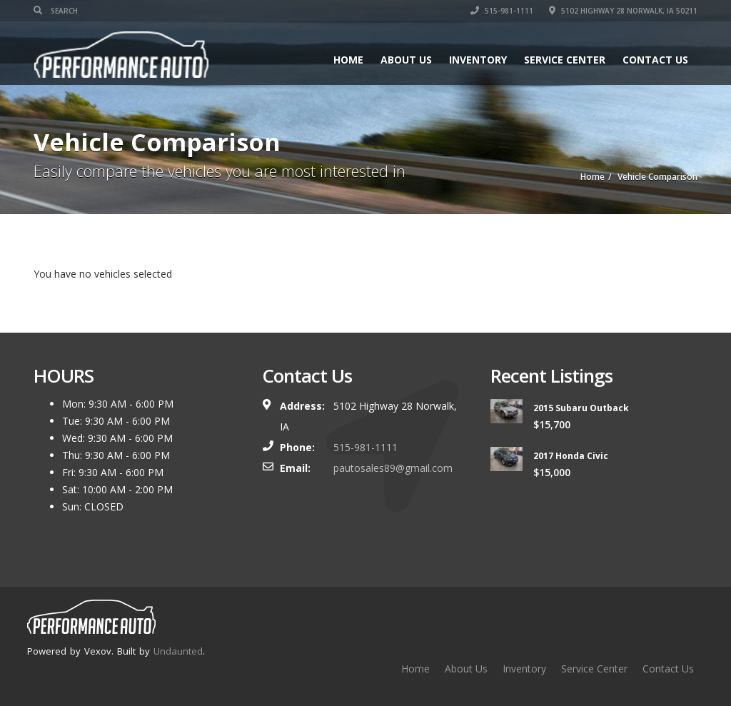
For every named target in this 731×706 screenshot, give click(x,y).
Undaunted (178, 651)
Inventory (478, 59)
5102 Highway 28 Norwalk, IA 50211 (623, 11)
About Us (406, 59)
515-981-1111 (501, 11)
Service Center (564, 59)
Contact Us (655, 59)
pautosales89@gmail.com (393, 468)
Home (348, 59)
